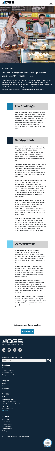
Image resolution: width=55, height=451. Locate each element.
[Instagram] (20, 350)
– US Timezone (6, 422)
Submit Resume (6, 426)
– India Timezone (7, 424)
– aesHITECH (5, 406)
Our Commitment (7, 428)
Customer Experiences (8, 368)
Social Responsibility (7, 408)
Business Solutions (7, 372)
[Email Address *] (26, 360)
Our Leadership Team (8, 399)
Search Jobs (5, 419)
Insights (4, 383)
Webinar (4, 386)
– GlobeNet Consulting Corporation (11, 404)
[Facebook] (14, 350)
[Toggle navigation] (51, 3)
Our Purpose (5, 397)
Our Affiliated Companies (9, 401)
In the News (5, 410)
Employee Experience (8, 370)
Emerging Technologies (8, 375)
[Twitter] (9, 350)
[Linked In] (4, 350)
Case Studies (5, 388)
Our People (5, 431)
